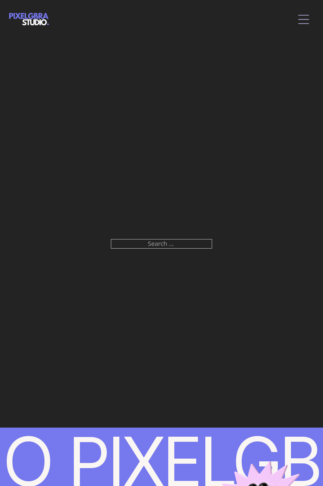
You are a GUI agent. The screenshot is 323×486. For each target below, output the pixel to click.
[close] (303, 19)
